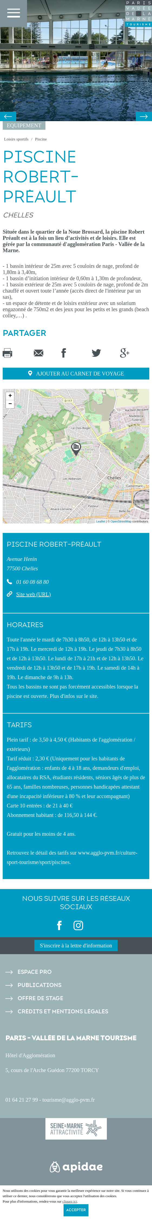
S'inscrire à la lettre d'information (76, 945)
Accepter (76, 1210)
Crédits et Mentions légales (63, 1011)
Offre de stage (40, 998)
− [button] (10, 404)
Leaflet (100, 521)
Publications (39, 985)
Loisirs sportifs (16, 139)
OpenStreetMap (121, 521)
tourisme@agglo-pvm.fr (68, 1100)
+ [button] (10, 396)
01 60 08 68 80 (32, 582)
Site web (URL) (33, 594)
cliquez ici (69, 1201)
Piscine (41, 139)
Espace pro (35, 972)
